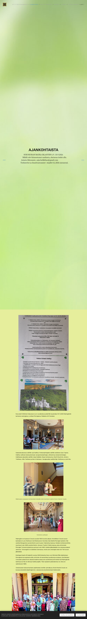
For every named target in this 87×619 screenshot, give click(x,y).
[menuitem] (13, 4)
